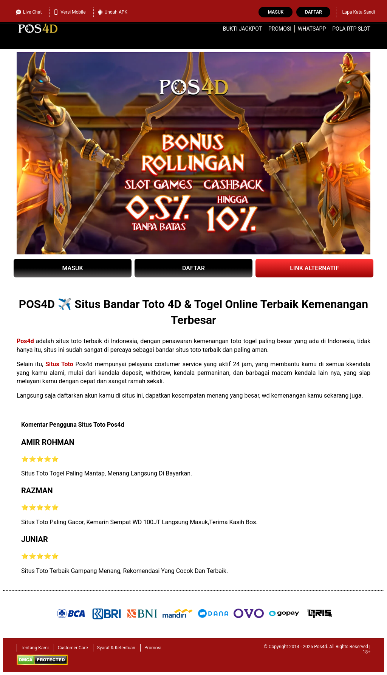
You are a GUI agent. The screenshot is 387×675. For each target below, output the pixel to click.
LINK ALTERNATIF (314, 268)
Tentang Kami (35, 647)
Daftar (313, 12)
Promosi (279, 29)
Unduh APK (112, 12)
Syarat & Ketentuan (116, 647)
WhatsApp (312, 29)
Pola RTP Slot (351, 29)
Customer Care (73, 647)
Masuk (275, 12)
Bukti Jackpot (242, 29)
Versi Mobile (69, 12)
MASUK (72, 268)
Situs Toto (59, 364)
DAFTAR (193, 268)
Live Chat (29, 12)
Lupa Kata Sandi (358, 12)
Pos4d (25, 341)
